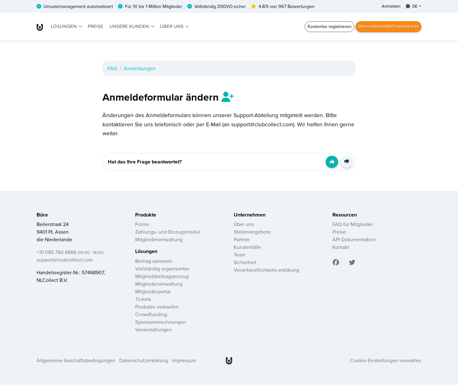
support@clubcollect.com (65, 261)
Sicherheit (245, 263)
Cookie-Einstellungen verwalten (385, 361)
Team (240, 256)
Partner (242, 240)
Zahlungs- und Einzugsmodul (167, 233)
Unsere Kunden (129, 26)
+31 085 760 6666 (70, 253)
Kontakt (340, 248)
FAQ (112, 68)
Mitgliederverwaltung (159, 240)
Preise (95, 26)
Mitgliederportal (152, 292)
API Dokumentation (354, 240)
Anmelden (388, 6)
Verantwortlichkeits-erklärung (266, 271)
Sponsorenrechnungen (160, 323)
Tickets (143, 300)
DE (410, 6)
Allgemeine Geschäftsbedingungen (76, 361)
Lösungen (64, 26)
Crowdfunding (151, 315)
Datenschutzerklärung (143, 361)
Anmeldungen (140, 68)
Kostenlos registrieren (324, 27)
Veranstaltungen (153, 330)
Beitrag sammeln (153, 262)
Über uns (172, 26)
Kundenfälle (247, 248)
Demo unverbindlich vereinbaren (386, 27)
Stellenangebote (252, 233)
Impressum (184, 361)
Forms (142, 225)
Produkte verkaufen (157, 307)
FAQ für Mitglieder (352, 225)
